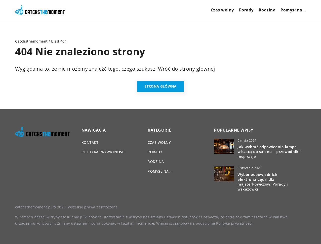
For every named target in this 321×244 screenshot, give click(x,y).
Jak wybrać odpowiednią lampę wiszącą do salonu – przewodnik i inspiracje (269, 152)
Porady (246, 10)
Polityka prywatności (103, 151)
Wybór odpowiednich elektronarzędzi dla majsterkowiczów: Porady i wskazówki (263, 182)
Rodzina (267, 10)
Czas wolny (222, 10)
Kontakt (90, 142)
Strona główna (161, 86)
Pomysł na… (293, 10)
